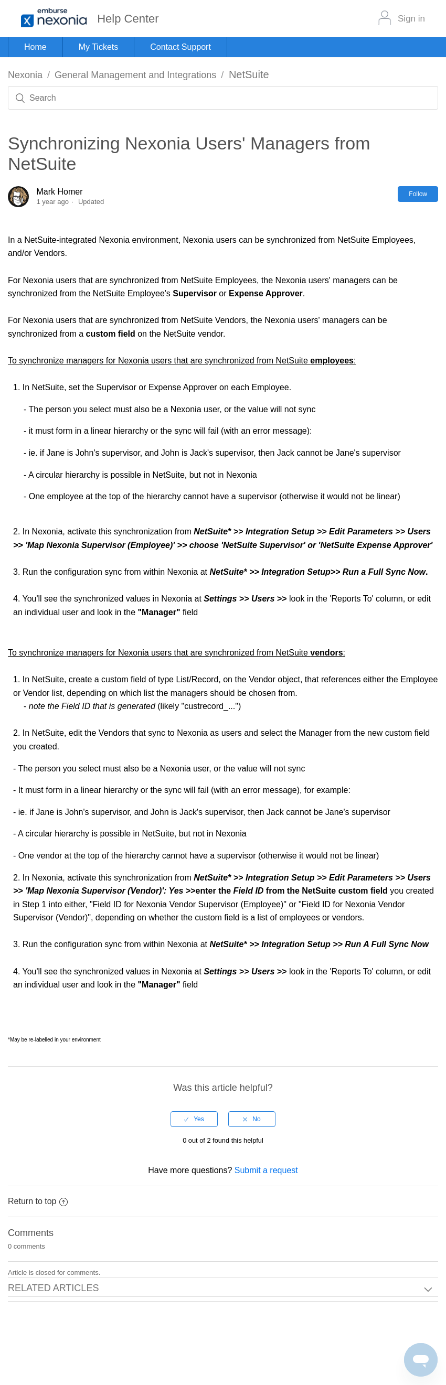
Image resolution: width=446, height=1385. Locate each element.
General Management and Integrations (135, 75)
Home (35, 46)
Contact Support (180, 46)
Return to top (38, 1201)
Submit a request (266, 1170)
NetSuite (249, 74)
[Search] (223, 98)
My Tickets (99, 46)
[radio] (194, 1119)
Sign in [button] (411, 19)
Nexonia (25, 75)
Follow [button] (418, 194)
